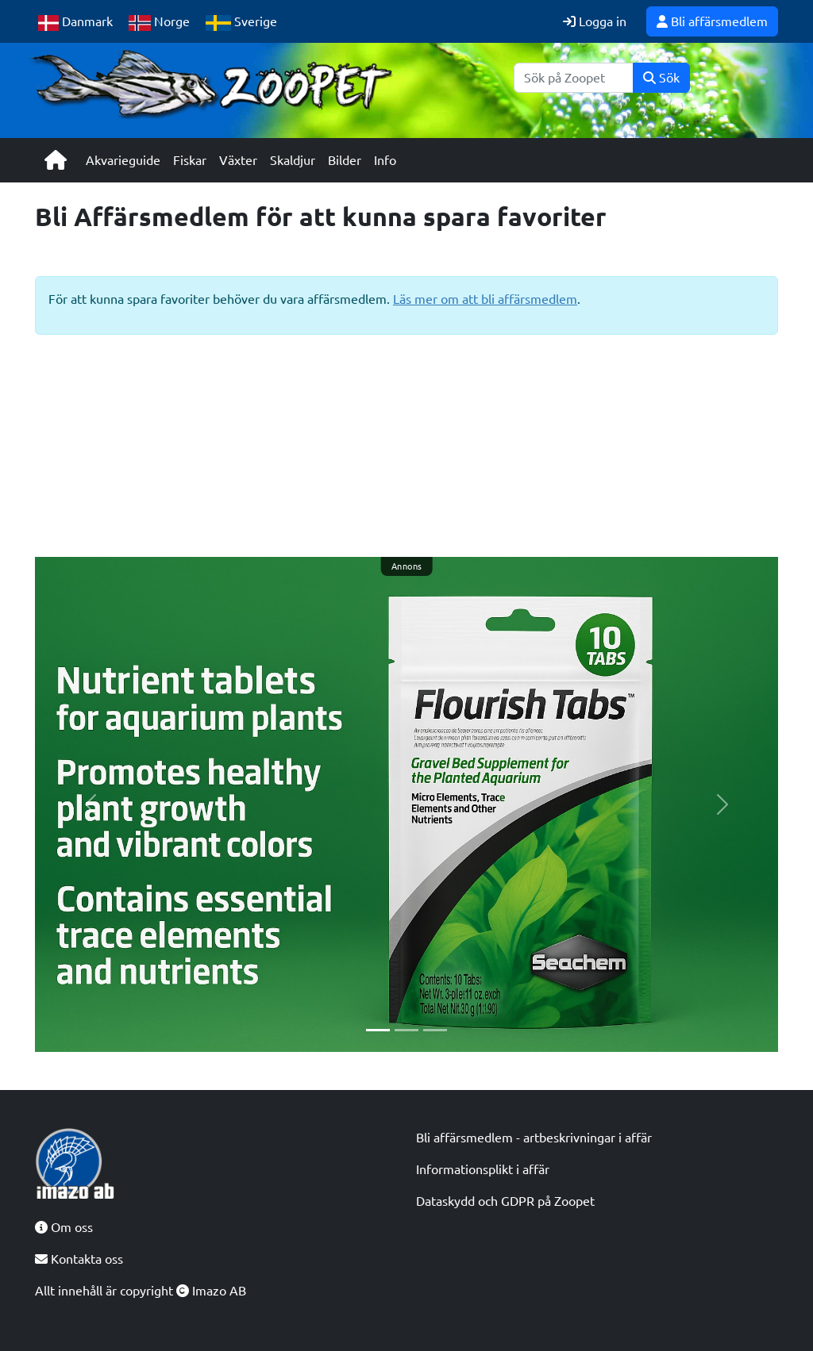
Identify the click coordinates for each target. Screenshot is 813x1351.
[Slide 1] (378, 1030)
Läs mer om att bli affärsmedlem (485, 299)
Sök (661, 78)
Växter (238, 160)
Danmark (75, 22)
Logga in (594, 21)
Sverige (241, 22)
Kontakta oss (79, 1259)
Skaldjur (292, 160)
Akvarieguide (123, 160)
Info (385, 160)
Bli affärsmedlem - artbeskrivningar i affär (534, 1137)
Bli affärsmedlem (712, 21)
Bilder (344, 160)
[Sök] (574, 78)
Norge (159, 22)
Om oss (64, 1227)
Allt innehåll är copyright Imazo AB (140, 1291)
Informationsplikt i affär (482, 1169)
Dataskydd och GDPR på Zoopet (505, 1201)
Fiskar (189, 160)
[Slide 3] (435, 1030)
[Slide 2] (406, 1030)
